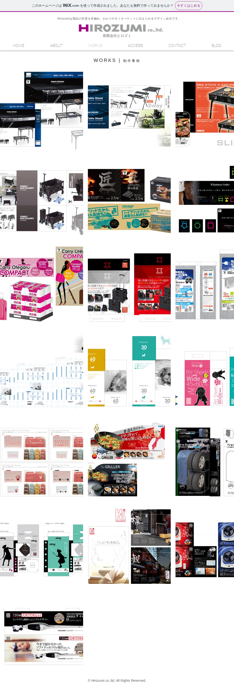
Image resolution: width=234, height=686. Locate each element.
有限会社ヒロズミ (117, 36)
